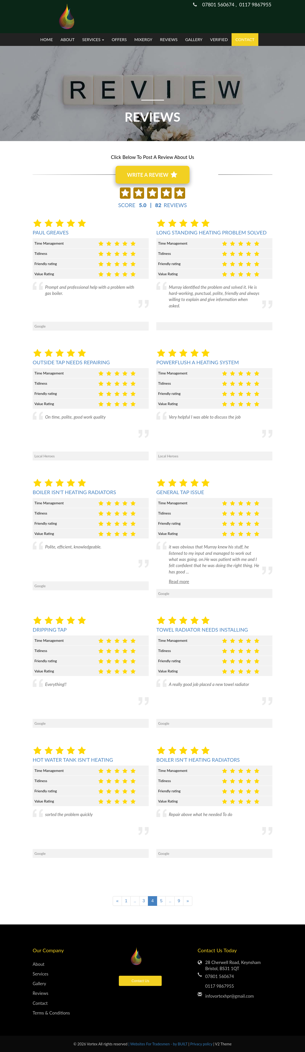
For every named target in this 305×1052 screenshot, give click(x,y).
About (67, 39)
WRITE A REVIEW (152, 174)
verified (219, 39)
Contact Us (140, 981)
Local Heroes (44, 456)
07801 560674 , (220, 4)
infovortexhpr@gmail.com (229, 996)
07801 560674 (219, 976)
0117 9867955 (255, 4)
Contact (245, 39)
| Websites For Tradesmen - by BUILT (158, 1044)
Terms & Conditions (51, 1013)
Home (46, 39)
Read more (179, 581)
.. (135, 900)
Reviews (168, 39)
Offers (119, 39)
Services (40, 973)
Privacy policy (201, 1044)
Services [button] (93, 39)
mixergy (143, 39)
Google (40, 586)
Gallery (193, 39)
